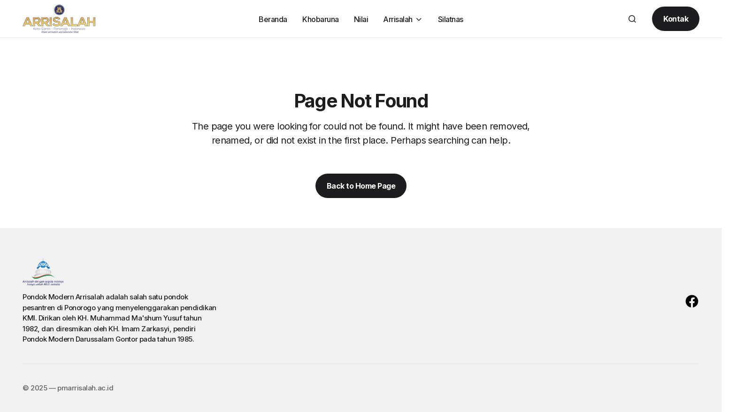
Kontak (675, 18)
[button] (632, 18)
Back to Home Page (361, 186)
